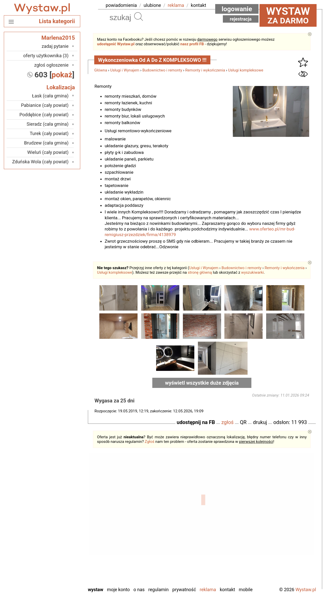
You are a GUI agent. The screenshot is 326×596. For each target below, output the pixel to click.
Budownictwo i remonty (162, 70)
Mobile (245, 589)
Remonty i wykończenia (205, 70)
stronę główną (200, 272)
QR (243, 422)
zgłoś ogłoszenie (51, 65)
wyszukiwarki (252, 272)
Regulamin (158, 589)
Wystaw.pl (305, 589)
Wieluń (62, 568)
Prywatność (184, 589)
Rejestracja (241, 19)
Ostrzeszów (57, 520)
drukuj (260, 422)
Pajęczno (60, 534)
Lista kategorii (57, 21)
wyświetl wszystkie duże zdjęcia (202, 383)
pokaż (62, 74)
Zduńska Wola (55, 582)
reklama (176, 5)
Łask (64, 499)
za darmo (288, 15)
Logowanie (237, 9)
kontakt (198, 5)
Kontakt (227, 589)
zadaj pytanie (55, 46)
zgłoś (227, 422)
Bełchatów (58, 492)
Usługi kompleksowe (245, 70)
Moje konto (118, 589)
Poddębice (58, 541)
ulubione (152, 5)
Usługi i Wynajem (125, 70)
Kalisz (62, 513)
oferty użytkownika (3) (46, 55)
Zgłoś (149, 441)
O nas (139, 589)
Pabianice (59, 527)
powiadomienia (121, 5)
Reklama (208, 589)
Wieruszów (58, 575)
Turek (63, 561)
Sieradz (61, 547)
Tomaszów (58, 554)
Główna (100, 70)
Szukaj (138, 16)
